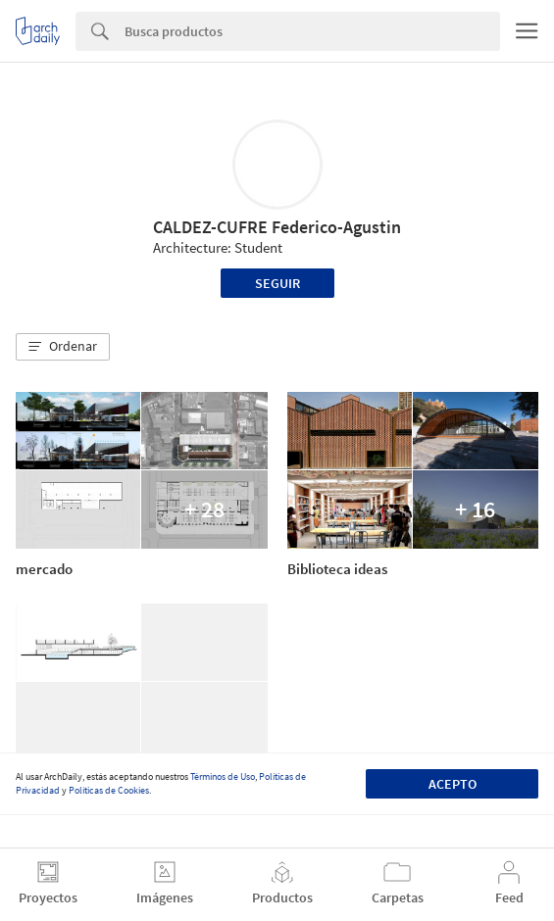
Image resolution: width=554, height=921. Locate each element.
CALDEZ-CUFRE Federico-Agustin (277, 227)
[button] (63, 347)
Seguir (277, 283)
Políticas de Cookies (109, 790)
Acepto (452, 784)
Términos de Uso (222, 776)
